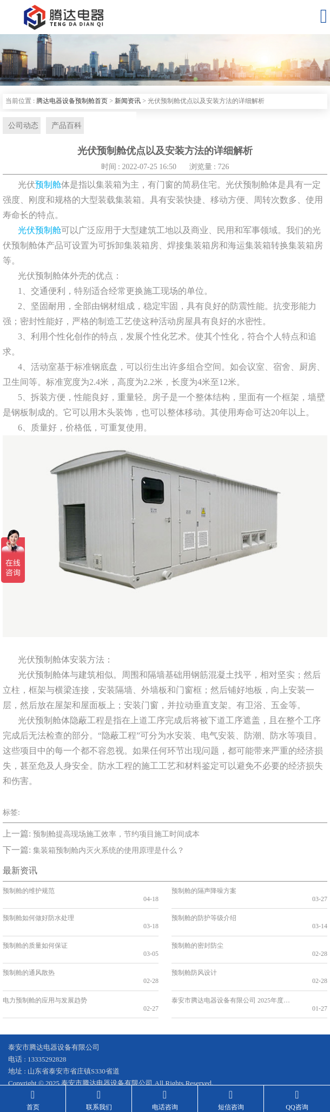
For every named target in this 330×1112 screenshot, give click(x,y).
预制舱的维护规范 (29, 892)
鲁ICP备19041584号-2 (41, 1057)
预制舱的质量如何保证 (35, 931)
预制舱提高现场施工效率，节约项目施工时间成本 (116, 836)
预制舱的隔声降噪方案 (203, 892)
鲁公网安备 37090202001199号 (137, 1057)
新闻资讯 (128, 101)
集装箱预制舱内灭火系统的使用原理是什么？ (108, 852)
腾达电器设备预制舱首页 (72, 101)
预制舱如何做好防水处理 (38, 912)
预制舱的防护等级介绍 (203, 912)
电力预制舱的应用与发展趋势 (45, 970)
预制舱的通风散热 (29, 950)
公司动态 (20, 126)
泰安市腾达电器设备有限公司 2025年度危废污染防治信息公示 (229, 970)
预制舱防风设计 (194, 950)
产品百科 (62, 126)
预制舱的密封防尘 (197, 931)
